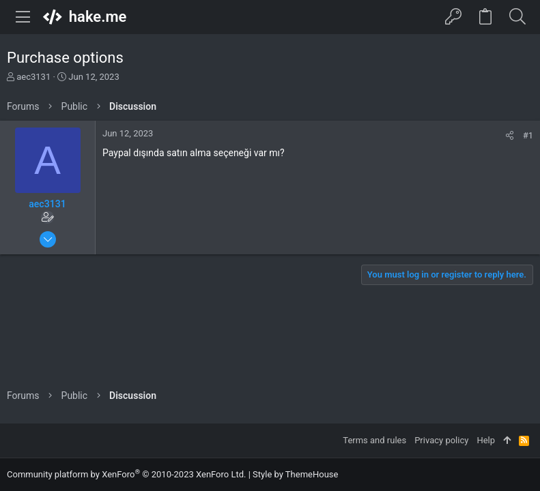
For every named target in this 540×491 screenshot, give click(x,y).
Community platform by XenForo (126, 474)
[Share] (509, 135)
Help (486, 440)
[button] (23, 17)
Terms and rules (374, 440)
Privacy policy (441, 440)
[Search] (517, 17)
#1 (528, 135)
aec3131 (33, 77)
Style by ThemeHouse (295, 474)
